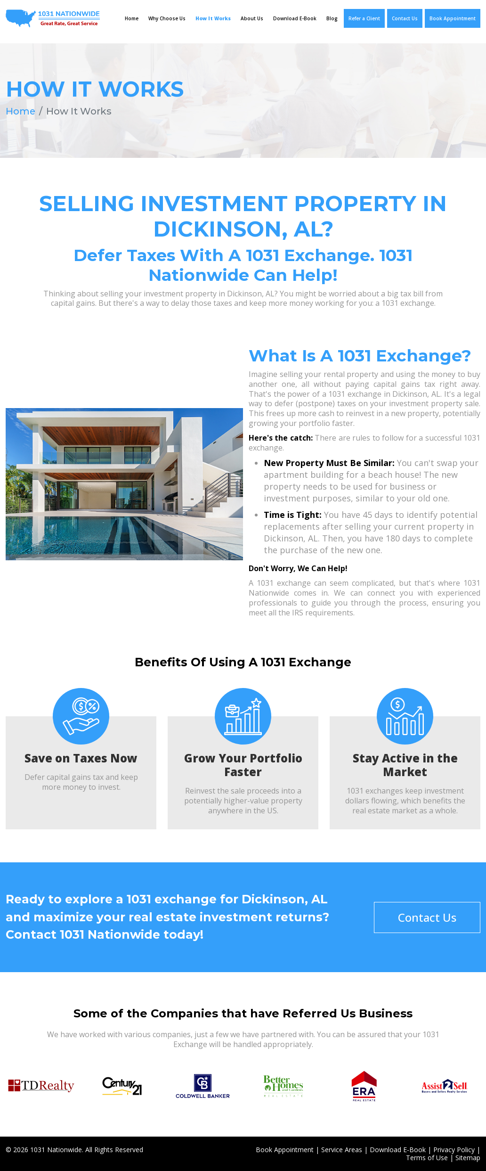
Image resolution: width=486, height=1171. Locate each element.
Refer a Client (364, 18)
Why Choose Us (167, 18)
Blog (332, 18)
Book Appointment (452, 18)
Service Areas (341, 1149)
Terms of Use (427, 1157)
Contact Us (405, 18)
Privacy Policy (454, 1149)
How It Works (213, 18)
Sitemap (467, 1157)
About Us (252, 18)
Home (131, 18)
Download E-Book (294, 18)
